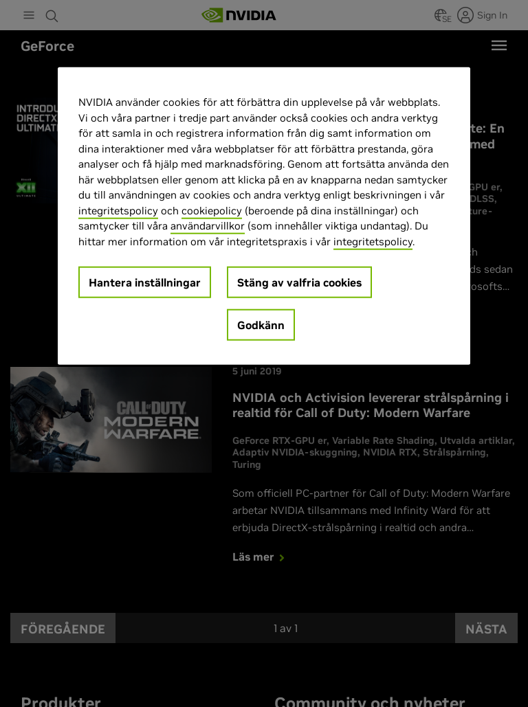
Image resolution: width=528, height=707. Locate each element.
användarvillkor (207, 225)
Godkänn (261, 325)
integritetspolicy (118, 210)
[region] (264, 216)
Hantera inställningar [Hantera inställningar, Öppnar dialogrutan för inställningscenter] (145, 282)
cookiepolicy (212, 210)
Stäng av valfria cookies (299, 282)
